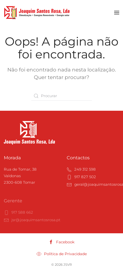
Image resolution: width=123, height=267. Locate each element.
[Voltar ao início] (37, 12)
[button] (116, 12)
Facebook (61, 242)
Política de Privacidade (61, 253)
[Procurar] (61, 96)
